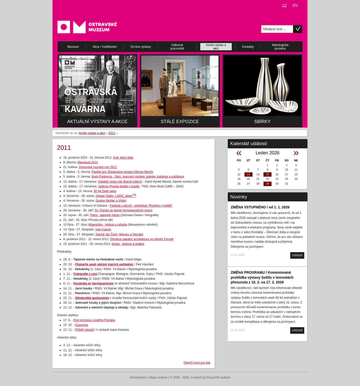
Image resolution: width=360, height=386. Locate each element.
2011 (111, 133)
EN (295, 5)
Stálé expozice (180, 121)
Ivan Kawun (103, 229)
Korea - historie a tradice (128, 244)
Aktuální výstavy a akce (97, 121)
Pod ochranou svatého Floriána (94, 320)
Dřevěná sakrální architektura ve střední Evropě (142, 239)
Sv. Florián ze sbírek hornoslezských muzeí (123, 210)
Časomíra (81, 325)
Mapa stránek (159, 377)
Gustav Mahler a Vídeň (111, 200)
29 (267, 183)
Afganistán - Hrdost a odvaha (107, 224)
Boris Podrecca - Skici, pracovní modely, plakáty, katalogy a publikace (138, 176)
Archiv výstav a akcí (92, 133)
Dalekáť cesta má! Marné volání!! (120, 181)
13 (248, 174)
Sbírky (262, 121)
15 (267, 174)
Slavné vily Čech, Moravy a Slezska (119, 234)
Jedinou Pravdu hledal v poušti (119, 186)
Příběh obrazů (84, 329)
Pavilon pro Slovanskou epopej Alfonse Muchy (122, 172)
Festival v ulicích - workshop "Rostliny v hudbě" (141, 205)
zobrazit (297, 255)
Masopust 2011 (88, 162)
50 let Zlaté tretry (105, 191)
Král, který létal (123, 157)
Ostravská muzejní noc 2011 (98, 167)
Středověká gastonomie (92, 298)
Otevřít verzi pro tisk (197, 362)
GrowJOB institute (218, 377)
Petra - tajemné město (105, 215)
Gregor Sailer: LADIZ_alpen (116, 196)
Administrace (138, 377)
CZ (284, 5)
